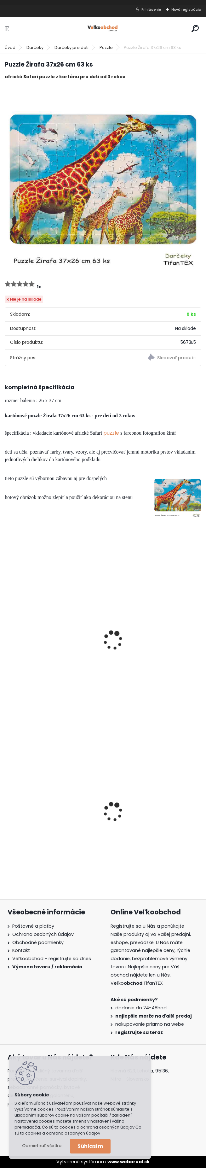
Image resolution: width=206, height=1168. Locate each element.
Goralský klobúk (28, 826)
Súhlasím (90, 1146)
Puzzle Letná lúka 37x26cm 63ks (149, 654)
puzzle (111, 433)
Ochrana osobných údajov (43, 934)
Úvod (10, 47)
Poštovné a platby (33, 926)
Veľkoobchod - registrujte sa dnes (51, 958)
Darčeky (34, 47)
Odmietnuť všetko (41, 1146)
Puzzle (106, 47)
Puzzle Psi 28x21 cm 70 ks (39, 654)
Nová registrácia (186, 9)
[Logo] (103, 29)
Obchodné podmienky (38, 942)
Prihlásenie (151, 9)
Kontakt (21, 950)
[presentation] (7, 631)
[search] (195, 28)
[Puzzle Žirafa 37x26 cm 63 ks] (103, 179)
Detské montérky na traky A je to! (150, 824)
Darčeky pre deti (71, 47)
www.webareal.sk (128, 1162)
